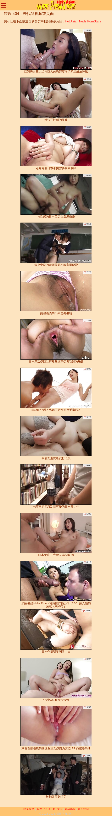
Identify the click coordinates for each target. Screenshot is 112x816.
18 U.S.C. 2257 (53, 809)
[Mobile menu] (3, 5)
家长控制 (83, 809)
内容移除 (70, 809)
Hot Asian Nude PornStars (83, 21)
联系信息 (28, 809)
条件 (39, 809)
